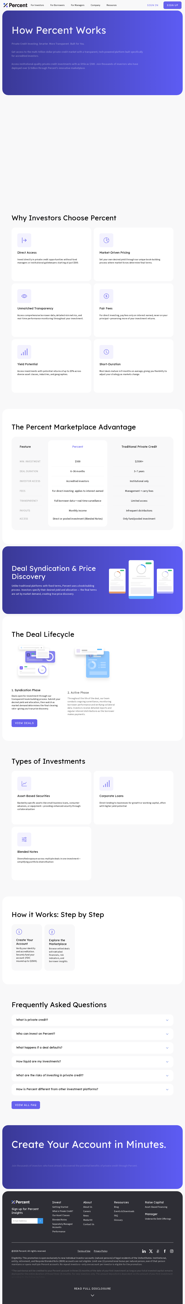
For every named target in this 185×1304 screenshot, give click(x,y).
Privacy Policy (100, 1251)
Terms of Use (83, 1251)
